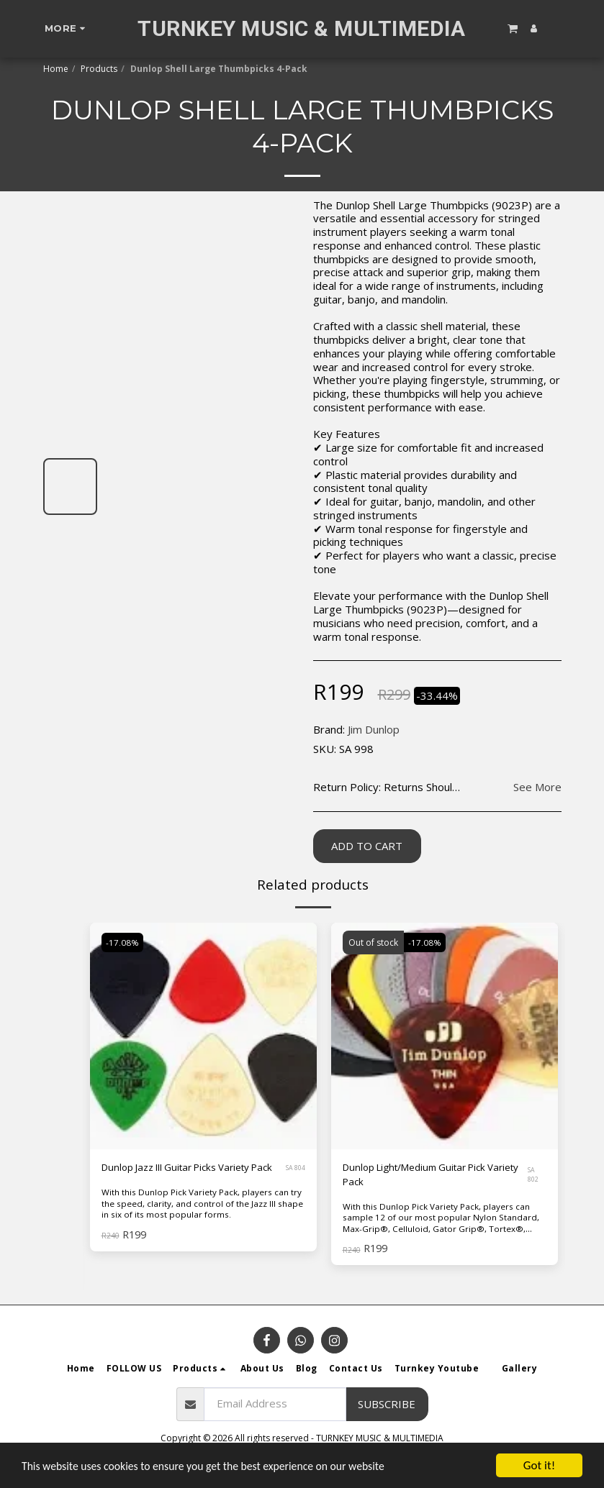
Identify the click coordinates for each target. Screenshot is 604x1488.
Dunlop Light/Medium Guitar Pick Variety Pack (423, 1176)
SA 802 (535, 1176)
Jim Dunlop (374, 729)
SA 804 (292, 1176)
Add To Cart (366, 846)
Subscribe (386, 1407)
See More (537, 787)
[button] (512, 28)
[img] (444, 1036)
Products (99, 69)
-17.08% (123, 942)
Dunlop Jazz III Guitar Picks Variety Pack (187, 1176)
